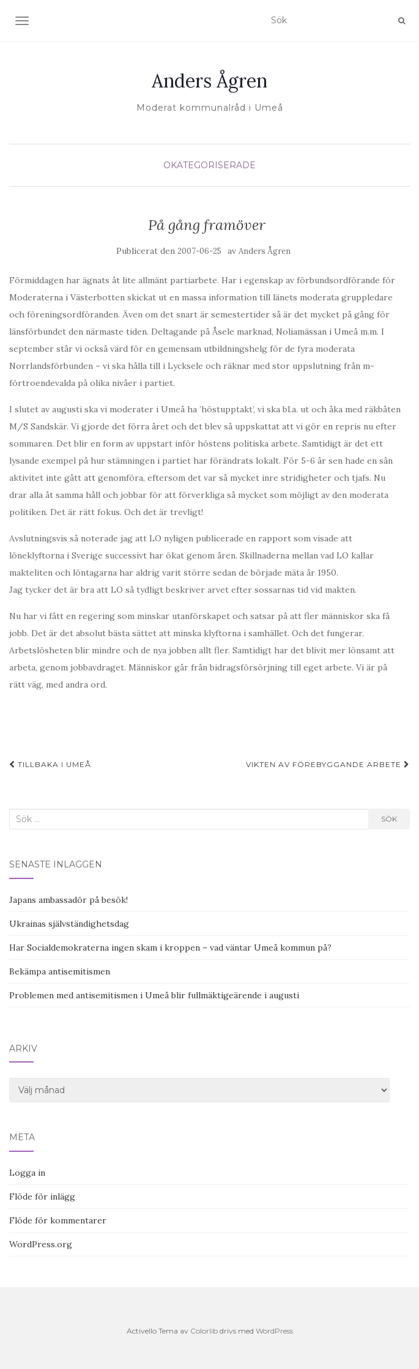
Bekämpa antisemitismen (59, 971)
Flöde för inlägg (42, 1196)
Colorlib (204, 1330)
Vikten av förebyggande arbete (328, 764)
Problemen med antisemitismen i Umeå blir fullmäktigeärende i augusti (154, 995)
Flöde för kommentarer (57, 1220)
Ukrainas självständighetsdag (69, 923)
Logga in (27, 1172)
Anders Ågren (209, 81)
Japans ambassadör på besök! (68, 899)
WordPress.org (40, 1244)
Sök (389, 818)
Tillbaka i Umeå (50, 764)
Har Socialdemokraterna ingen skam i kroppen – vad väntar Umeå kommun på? (170, 947)
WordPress (274, 1330)
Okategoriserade (209, 165)
